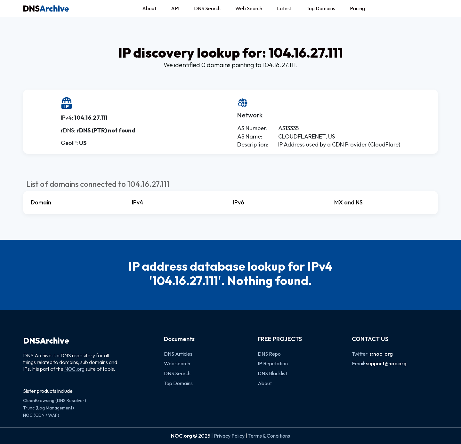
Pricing (357, 8)
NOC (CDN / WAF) (41, 415)
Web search (177, 363)
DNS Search (207, 8)
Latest (284, 8)
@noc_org (381, 354)
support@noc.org (386, 363)
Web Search (248, 8)
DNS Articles (178, 354)
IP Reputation (273, 363)
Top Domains (320, 8)
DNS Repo (269, 354)
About (149, 8)
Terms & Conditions (269, 435)
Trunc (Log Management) (48, 408)
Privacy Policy (229, 435)
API (175, 8)
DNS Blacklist (272, 373)
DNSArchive (46, 341)
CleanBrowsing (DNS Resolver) (54, 400)
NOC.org (74, 369)
